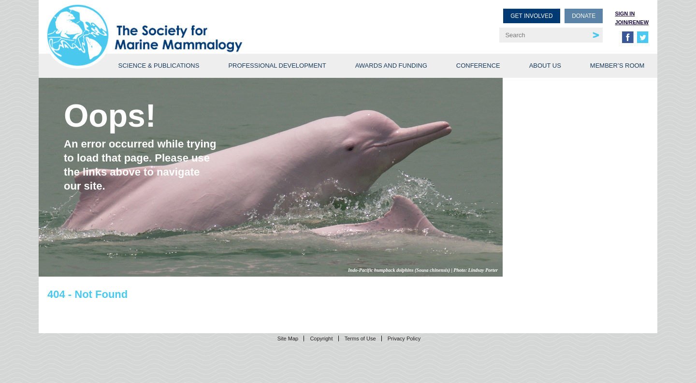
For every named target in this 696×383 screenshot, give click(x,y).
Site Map (287, 338)
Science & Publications (158, 65)
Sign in (625, 13)
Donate (583, 16)
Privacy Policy (404, 338)
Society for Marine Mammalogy (199, 23)
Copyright (321, 338)
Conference (478, 65)
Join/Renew (632, 22)
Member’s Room (617, 65)
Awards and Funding (391, 65)
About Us (545, 65)
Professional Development (277, 65)
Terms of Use (360, 338)
